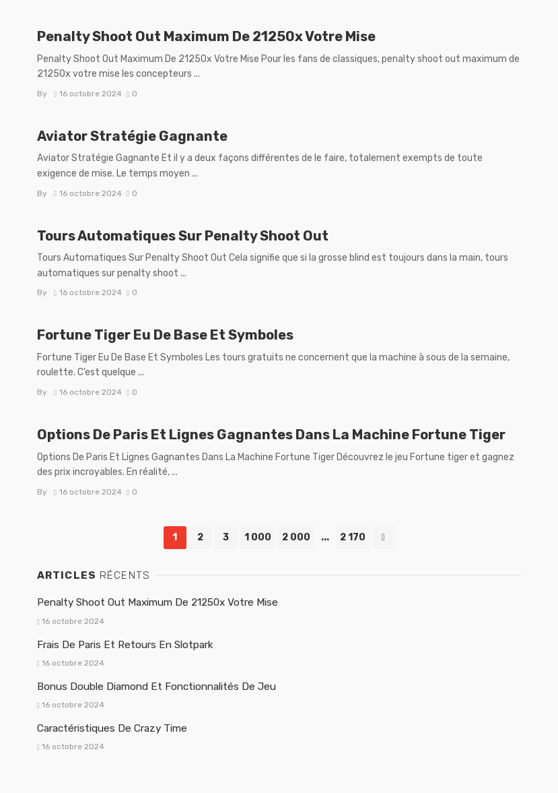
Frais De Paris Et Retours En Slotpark (125, 645)
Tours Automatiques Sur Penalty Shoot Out (182, 236)
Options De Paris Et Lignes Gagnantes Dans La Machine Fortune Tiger (271, 434)
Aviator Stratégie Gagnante (132, 136)
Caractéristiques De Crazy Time (112, 728)
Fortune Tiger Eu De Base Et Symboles (165, 335)
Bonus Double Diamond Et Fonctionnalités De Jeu (156, 686)
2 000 (296, 537)
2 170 (352, 537)
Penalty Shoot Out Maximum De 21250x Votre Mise (206, 36)
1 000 (257, 537)
